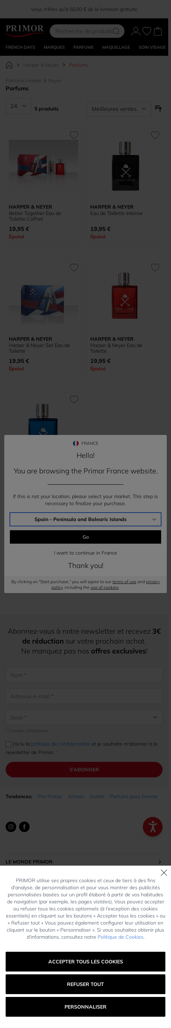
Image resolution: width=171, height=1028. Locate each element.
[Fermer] (164, 872)
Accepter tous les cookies (85, 961)
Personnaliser (85, 1007)
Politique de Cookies (120, 937)
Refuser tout (85, 984)
